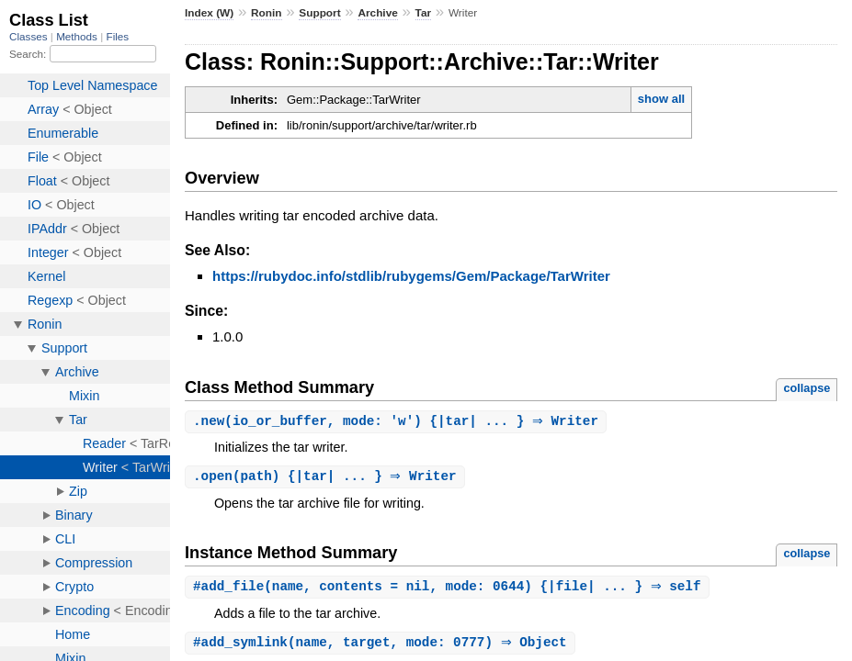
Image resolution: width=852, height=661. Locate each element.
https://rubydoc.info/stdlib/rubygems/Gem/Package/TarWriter (411, 276)
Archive (377, 12)
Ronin (266, 12)
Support (319, 12)
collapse (806, 388)
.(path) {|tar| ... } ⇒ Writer (327, 478)
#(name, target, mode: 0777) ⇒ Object (382, 646)
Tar (423, 12)
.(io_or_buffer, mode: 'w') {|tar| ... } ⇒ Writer (398, 422)
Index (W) (209, 12)
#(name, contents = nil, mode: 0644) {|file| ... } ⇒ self (449, 589)
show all (661, 99)
